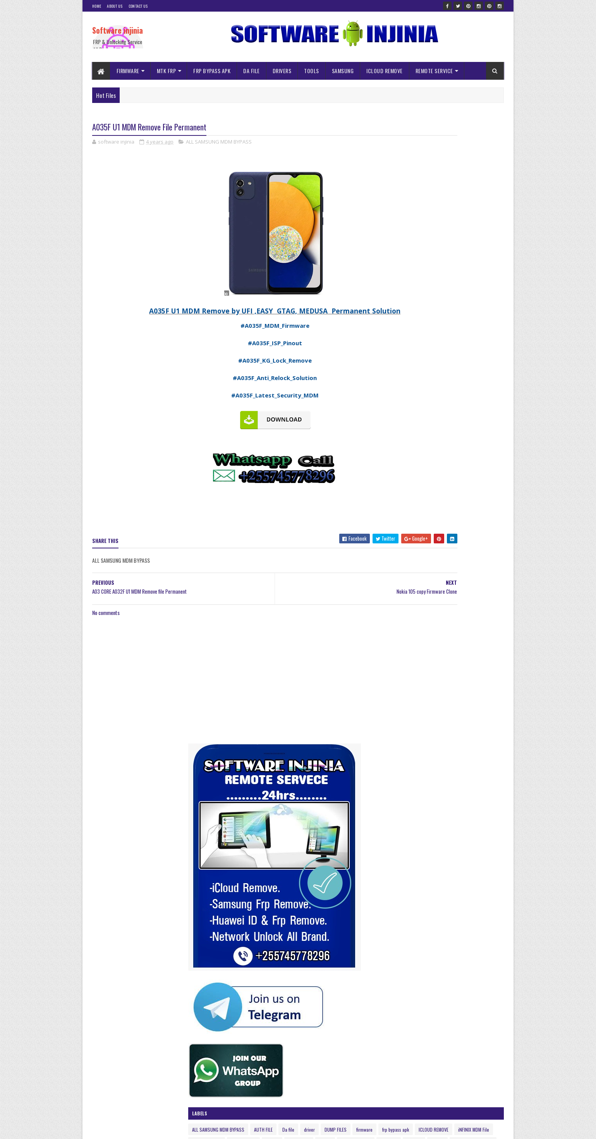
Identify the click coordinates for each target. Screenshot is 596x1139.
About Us (114, 6)
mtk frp (425, 547)
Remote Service (399, 560)
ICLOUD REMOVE (385, 71)
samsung (432, 560)
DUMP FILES (416, 520)
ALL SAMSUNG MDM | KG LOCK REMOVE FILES (457, 1003)
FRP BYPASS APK (212, 71)
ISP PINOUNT (396, 547)
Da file (480, 506)
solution (457, 560)
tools (437, 574)
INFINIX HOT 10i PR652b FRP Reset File (452, 1082)
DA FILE (252, 71)
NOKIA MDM (452, 547)
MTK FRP (166, 71)
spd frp (480, 560)
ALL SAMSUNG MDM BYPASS (219, 143)
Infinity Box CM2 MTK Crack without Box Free (458, 702)
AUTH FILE (455, 506)
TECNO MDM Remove (403, 574)
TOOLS (311, 71)
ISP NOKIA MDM (478, 533)
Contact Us (138, 6)
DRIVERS (282, 71)
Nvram (478, 547)
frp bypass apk (475, 520)
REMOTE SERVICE (434, 71)
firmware (444, 520)
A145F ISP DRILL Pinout (437, 972)
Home (96, 6)
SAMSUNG (343, 71)
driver (389, 520)
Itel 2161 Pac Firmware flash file (446, 1043)
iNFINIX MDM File (439, 533)
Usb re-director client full (440, 885)
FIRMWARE (128, 71)
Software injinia (117, 30)
